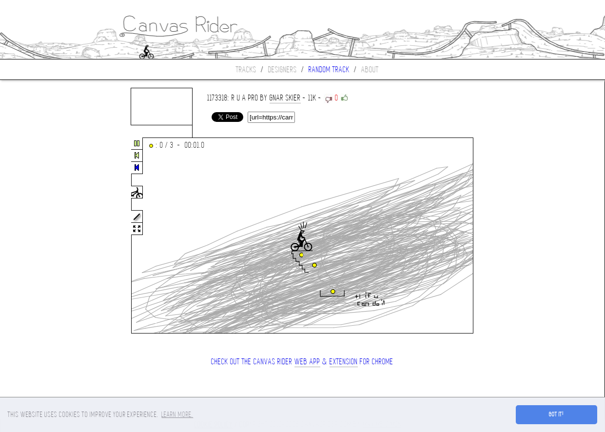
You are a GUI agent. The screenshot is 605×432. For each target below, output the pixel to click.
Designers (282, 69)
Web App (307, 361)
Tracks (246, 69)
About (370, 69)
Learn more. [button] (177, 414)
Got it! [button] (556, 414)
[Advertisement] (41, 236)
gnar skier (285, 98)
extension (344, 361)
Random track (329, 69)
